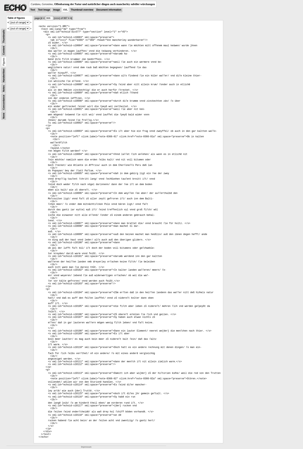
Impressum (86, 447)
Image (56, 9)
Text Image (44, 9)
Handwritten (3, 75)
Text (32, 9)
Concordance (3, 102)
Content (3, 50)
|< (41, 18)
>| (71, 18)
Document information (108, 9)
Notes (3, 88)
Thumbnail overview (82, 9)
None (3, 116)
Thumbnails (3, 36)
